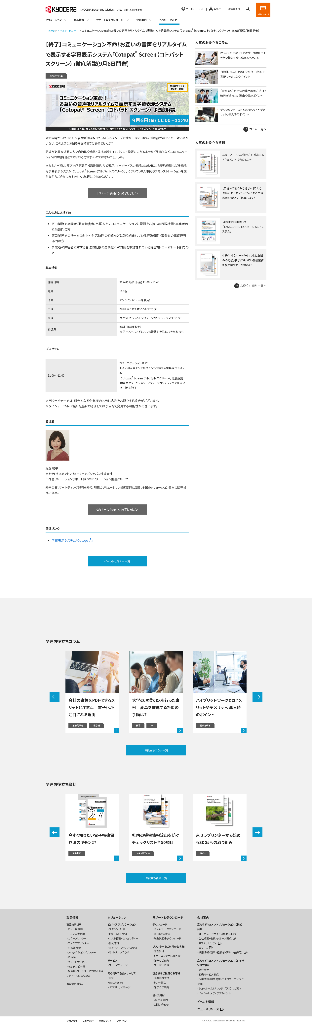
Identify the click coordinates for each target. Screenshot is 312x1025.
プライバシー (123, 1020)
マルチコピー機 (76, 966)
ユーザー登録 (161, 965)
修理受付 (159, 951)
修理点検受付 (161, 978)
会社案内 (203, 917)
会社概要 (204, 970)
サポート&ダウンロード (167, 917)
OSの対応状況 (162, 934)
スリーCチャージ (118, 965)
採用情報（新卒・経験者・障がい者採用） (221, 952)
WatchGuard (116, 982)
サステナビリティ (208, 943)
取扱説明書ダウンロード (167, 938)
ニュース (203, 948)
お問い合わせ (263, 14)
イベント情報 (205, 1001)
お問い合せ (71, 1020)
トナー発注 (160, 982)
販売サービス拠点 (209, 974)
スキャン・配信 (117, 929)
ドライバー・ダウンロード (167, 929)
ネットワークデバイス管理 (123, 948)
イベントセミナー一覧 (117, 561)
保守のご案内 (161, 960)
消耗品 (72, 957)
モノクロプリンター (78, 943)
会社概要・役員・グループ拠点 (215, 938)
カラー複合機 (75, 929)
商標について (105, 1020)
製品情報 (72, 917)
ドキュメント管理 (118, 934)
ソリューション (117, 917)
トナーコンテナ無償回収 (167, 956)
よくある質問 (161, 1000)
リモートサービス (77, 962)
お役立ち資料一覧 (156, 878)
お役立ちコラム (75, 984)
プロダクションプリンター (82, 952)
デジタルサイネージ (120, 987)
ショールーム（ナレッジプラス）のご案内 (220, 988)
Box (111, 978)
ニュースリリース (208, 1009)
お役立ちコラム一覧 (156, 750)
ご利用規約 (88, 1020)
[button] (54, 697)
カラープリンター (77, 938)
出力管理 (114, 943)
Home (51, 30)
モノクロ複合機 (76, 934)
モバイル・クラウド (119, 952)
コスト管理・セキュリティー (123, 938)
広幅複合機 (74, 948)
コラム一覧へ (257, 129)
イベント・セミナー (169, 20)
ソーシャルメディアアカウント (215, 993)
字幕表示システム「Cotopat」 (72, 540)
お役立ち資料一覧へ (253, 286)
